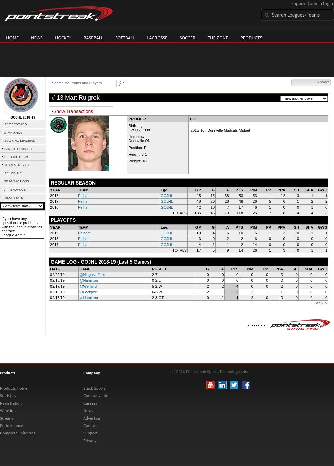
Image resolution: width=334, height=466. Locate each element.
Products (251, 37)
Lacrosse (157, 37)
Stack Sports (94, 388)
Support (90, 433)
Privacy (89, 440)
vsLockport (88, 292)
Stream (6, 418)
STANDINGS (13, 132)
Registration (11, 403)
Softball (125, 37)
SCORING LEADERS (19, 140)
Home (12, 37)
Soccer (187, 37)
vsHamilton (88, 298)
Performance (11, 425)
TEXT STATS (13, 197)
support (299, 3)
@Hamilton (88, 280)
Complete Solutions (17, 433)
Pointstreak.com (58, 14)
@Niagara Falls (92, 275)
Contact (90, 425)
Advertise (91, 418)
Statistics (8, 395)
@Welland (88, 286)
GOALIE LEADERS (18, 149)
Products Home (13, 388)
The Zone (218, 37)
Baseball (93, 37)
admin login (321, 3)
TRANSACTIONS (16, 181)
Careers (90, 403)
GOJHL (167, 196)
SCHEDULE (13, 173)
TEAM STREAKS (16, 165)
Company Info (95, 395)
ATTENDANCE (15, 189)
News (37, 37)
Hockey (63, 37)
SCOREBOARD (15, 124)
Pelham (84, 196)
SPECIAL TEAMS (16, 157)
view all (322, 303)
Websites (8, 410)
